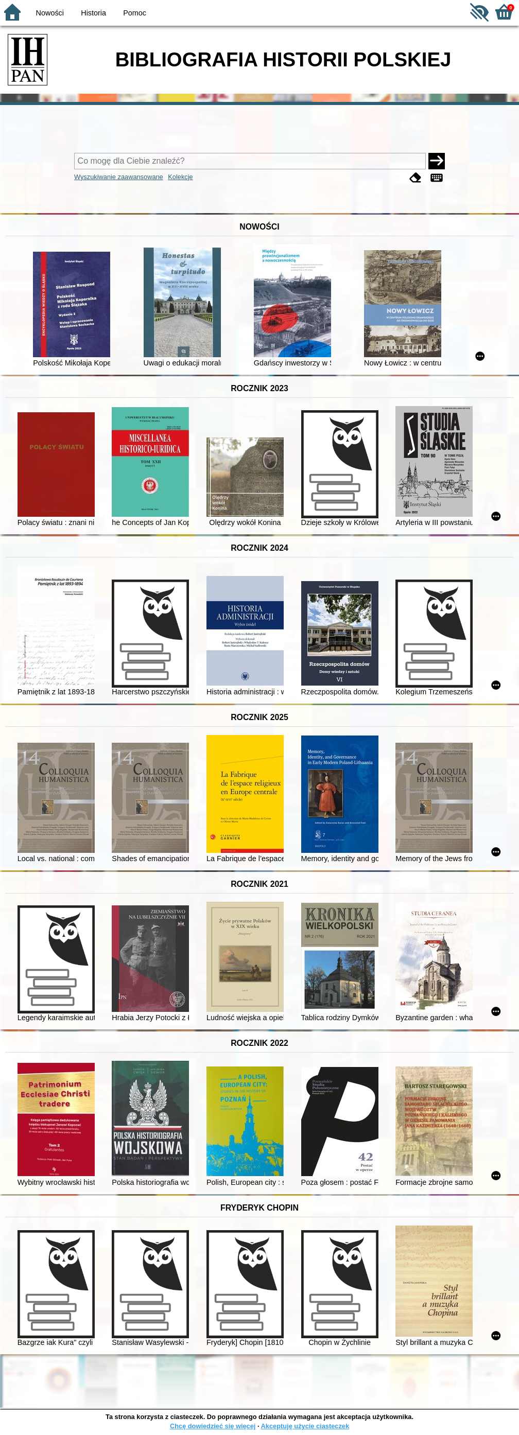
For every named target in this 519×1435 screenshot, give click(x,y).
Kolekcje (180, 177)
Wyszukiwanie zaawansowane (118, 177)
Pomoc (134, 13)
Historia (93, 13)
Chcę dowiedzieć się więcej (212, 1426)
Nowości (50, 13)
